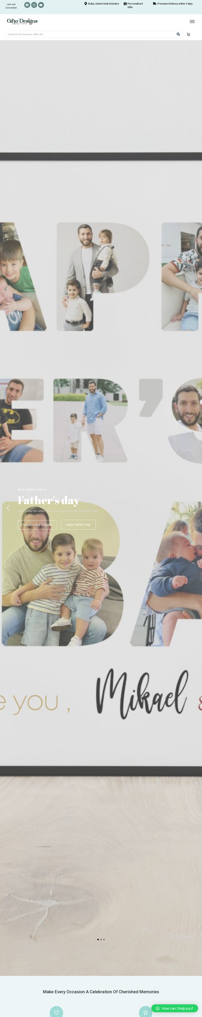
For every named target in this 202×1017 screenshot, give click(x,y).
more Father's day (77, 524)
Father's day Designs (37, 525)
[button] (174, 1008)
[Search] (90, 34)
